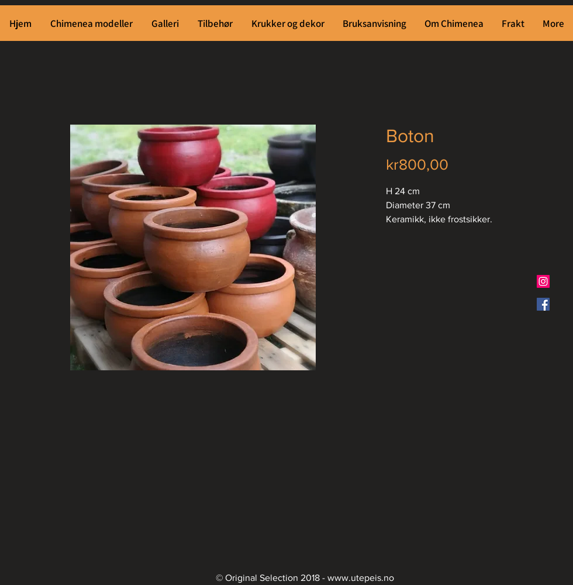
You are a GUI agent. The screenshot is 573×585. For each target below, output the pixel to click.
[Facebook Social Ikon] (543, 304)
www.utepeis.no (360, 578)
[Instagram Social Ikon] (543, 281)
